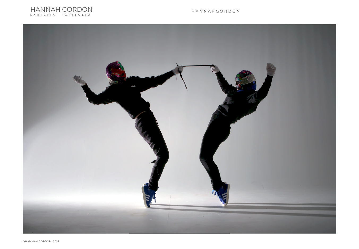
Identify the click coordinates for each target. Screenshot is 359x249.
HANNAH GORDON (61, 9)
